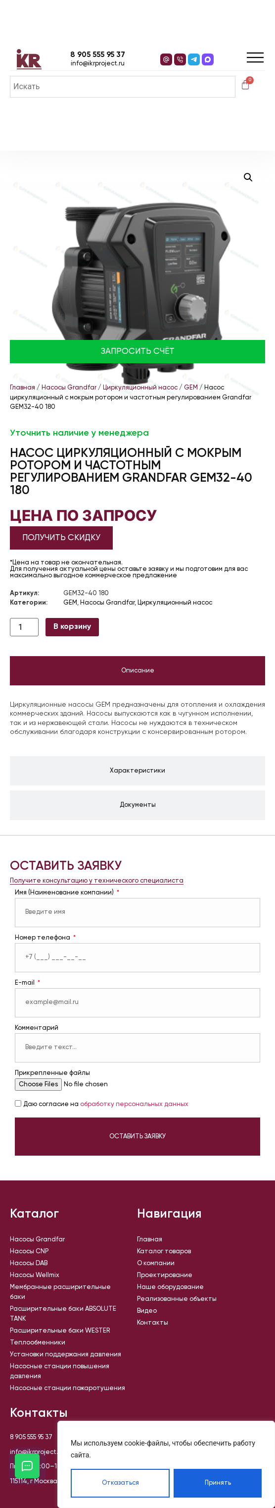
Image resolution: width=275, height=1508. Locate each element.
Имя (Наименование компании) (65, 893)
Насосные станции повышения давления (59, 1371)
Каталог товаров (164, 1251)
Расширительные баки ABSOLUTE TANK (63, 1314)
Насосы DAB (28, 1263)
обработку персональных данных (134, 1105)
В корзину (72, 627)
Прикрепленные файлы (52, 1073)
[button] (248, 177)
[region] (166, 1464)
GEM (191, 388)
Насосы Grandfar (69, 388)
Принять (218, 1483)
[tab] (137, 671)
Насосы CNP (29, 1251)
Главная (22, 388)
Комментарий (36, 1028)
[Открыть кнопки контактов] (27, 1465)
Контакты (152, 1323)
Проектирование (164, 1275)
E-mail (25, 983)
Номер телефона (43, 938)
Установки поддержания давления (65, 1354)
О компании (156, 1263)
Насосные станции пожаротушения (67, 1388)
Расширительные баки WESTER (60, 1331)
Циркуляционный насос (140, 388)
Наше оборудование (170, 1287)
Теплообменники (37, 1343)
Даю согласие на (105, 1105)
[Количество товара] (24, 627)
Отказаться (120, 1483)
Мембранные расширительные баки (60, 1292)
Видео (147, 1311)
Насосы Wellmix (34, 1275)
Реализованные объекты (177, 1299)
